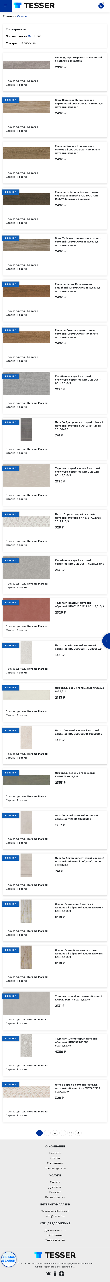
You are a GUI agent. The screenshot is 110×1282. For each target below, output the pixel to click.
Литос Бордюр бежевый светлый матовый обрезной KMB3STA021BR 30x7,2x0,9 (77, 1088)
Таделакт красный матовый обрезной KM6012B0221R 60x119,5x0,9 (79, 605)
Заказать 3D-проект (55, 1211)
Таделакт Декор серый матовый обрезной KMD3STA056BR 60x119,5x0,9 (76, 1042)
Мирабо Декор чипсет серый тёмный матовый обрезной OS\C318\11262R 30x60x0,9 (79, 425)
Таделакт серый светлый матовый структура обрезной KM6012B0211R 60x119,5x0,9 (78, 471)
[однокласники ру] (55, 1274)
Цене (37, 36)
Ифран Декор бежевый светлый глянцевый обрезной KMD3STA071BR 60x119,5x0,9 (79, 953)
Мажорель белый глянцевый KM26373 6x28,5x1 (79, 690)
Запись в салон (8, 1258)
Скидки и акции (55, 1240)
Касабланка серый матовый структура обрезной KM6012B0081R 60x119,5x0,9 (78, 379)
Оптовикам (55, 1235)
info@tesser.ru (55, 1216)
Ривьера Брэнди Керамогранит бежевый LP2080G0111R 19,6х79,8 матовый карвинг (76, 333)
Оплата (55, 1182)
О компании (55, 1163)
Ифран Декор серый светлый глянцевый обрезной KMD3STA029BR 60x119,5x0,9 (79, 907)
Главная (8, 16)
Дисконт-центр (55, 1230)
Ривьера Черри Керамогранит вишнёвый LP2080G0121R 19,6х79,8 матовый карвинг (77, 287)
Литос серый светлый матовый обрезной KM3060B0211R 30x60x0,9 (78, 647)
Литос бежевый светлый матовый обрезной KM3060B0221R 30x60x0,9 (78, 732)
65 (70, 1132)
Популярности (18, 36)
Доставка (55, 1187)
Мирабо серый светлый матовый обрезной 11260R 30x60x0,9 (76, 817)
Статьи (55, 1158)
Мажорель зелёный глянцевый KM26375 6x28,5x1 (75, 775)
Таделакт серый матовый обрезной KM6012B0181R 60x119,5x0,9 (78, 998)
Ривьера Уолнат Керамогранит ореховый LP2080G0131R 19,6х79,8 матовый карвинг (77, 149)
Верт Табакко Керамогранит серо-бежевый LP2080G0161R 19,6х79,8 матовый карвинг (78, 241)
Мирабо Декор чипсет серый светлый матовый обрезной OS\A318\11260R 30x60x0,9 (79, 861)
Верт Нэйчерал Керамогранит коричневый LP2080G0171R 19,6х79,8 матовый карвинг (79, 103)
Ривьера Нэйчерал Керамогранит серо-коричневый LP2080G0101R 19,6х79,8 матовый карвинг (76, 195)
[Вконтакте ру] (48, 1274)
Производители (55, 1168)
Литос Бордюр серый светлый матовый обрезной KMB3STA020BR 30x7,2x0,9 (78, 517)
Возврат (55, 1192)
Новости (55, 1153)
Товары (11, 43)
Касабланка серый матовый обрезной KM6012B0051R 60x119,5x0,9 (79, 562)
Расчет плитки (55, 1197)
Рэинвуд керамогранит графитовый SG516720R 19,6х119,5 (78, 59)
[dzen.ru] (61, 1274)
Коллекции (28, 43)
